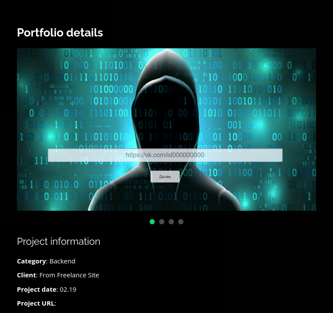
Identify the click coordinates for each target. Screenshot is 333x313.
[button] (152, 221)
